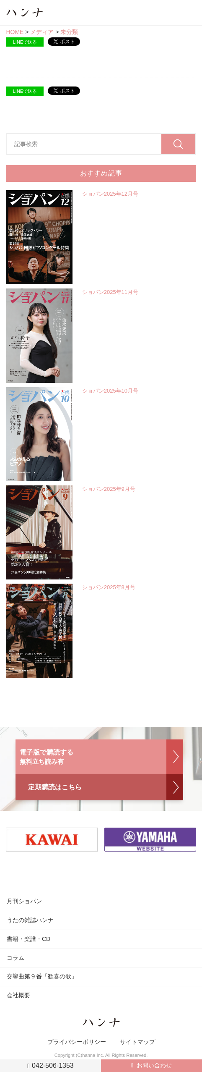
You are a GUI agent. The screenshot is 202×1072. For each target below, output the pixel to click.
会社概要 (18, 995)
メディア (42, 32)
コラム (15, 957)
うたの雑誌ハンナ (30, 920)
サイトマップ (137, 1041)
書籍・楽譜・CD (28, 939)
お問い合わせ (154, 1065)
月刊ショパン (24, 901)
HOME (14, 32)
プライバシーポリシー (76, 1041)
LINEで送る (25, 42)
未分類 (69, 32)
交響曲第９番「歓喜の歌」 (42, 976)
